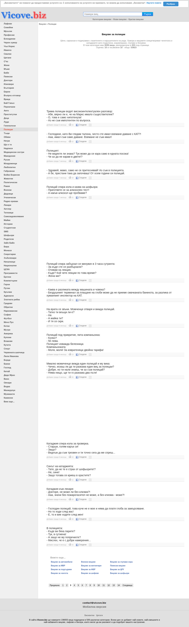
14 (119, 585)
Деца (6, 118)
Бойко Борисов (12, 175)
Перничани (9, 107)
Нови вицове (120, 19)
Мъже (7, 69)
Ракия (7, 186)
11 (104, 585)
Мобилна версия (94, 606)
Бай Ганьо (9, 103)
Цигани (7, 58)
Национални (10, 265)
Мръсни (8, 31)
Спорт (7, 349)
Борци (7, 360)
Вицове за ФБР (88, 569)
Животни (8, 178)
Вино (6, 379)
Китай (7, 371)
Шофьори (9, 235)
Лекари (7, 205)
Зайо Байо (9, 243)
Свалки (7, 54)
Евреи (7, 92)
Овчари (8, 383)
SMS (6, 231)
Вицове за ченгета (59, 573)
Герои (7, 284)
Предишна (54, 585)
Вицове (42, 24)
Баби (6, 73)
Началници (9, 262)
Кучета (7, 345)
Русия (7, 160)
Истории (8, 224)
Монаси (8, 250)
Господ (7, 367)
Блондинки (9, 39)
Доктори (8, 80)
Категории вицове (102, 19)
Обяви (7, 137)
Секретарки (10, 254)
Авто (6, 110)
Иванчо (7, 50)
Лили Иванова (11, 356)
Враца (7, 99)
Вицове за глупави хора (121, 562)
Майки (7, 220)
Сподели (81, 125)
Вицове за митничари (91, 566)
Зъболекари (10, 258)
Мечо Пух (8, 322)
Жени (6, 65)
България (9, 88)
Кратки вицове (136, 19)
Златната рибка (12, 299)
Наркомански (10, 311)
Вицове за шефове (90, 573)
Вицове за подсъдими (61, 569)
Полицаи (8, 129)
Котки (7, 326)
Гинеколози (10, 126)
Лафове (8, 23)
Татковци (8, 212)
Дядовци (8, 194)
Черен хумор (10, 42)
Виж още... (9, 401)
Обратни (8, 307)
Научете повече (154, 3)
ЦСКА (7, 269)
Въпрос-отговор (12, 95)
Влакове (8, 341)
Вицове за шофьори (119, 573)
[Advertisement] (113, 77)
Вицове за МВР (58, 566)
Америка (8, 333)
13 (114, 585)
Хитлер (7, 209)
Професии (9, 35)
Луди (6, 122)
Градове (8, 303)
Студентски (10, 228)
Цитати (99, 615)
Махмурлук (9, 390)
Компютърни (10, 280)
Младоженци (10, 163)
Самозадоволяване (14, 216)
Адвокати (9, 296)
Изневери (9, 84)
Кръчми (8, 292)
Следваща (127, 585)
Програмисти (10, 273)
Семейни (8, 27)
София (7, 315)
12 (109, 585)
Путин (7, 288)
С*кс (6, 61)
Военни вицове (88, 562)
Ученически (10, 197)
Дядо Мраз (9, 375)
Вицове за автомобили (61, 562)
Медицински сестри (14, 152)
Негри (7, 141)
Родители (9, 239)
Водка (7, 386)
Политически (10, 182)
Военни (8, 190)
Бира (6, 246)
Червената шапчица (14, 352)
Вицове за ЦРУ (117, 569)
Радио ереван (11, 201)
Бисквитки (89, 615)
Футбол (8, 318)
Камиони (8, 398)
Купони (7, 337)
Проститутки (10, 114)
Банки (7, 364)
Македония (9, 156)
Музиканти (9, 394)
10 (99, 585)
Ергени (7, 277)
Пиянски (8, 76)
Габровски (9, 171)
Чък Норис (9, 46)
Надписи (8, 148)
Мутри (7, 330)
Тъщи (7, 133)
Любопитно (10, 167)
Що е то (8, 144)
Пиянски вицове (117, 566)
